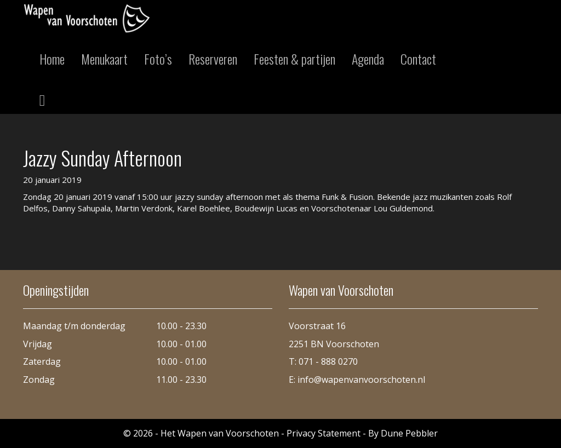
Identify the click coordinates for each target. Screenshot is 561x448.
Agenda (368, 58)
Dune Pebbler (409, 433)
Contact (418, 58)
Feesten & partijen (294, 58)
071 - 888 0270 (328, 361)
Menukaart (104, 58)
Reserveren (212, 58)
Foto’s (158, 58)
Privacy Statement (323, 433)
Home (52, 58)
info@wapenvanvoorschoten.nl (361, 380)
